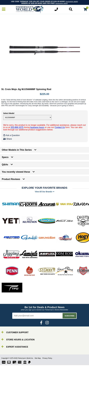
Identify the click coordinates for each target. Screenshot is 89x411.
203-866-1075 (17, 127)
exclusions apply (71, 1)
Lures (7, 404)
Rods (7, 397)
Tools (7, 409)
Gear (7, 407)
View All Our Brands (44, 192)
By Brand (9, 395)
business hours (37, 127)
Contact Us (60, 127)
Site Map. (38, 358)
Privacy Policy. (47, 358)
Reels (7, 400)
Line (7, 402)
